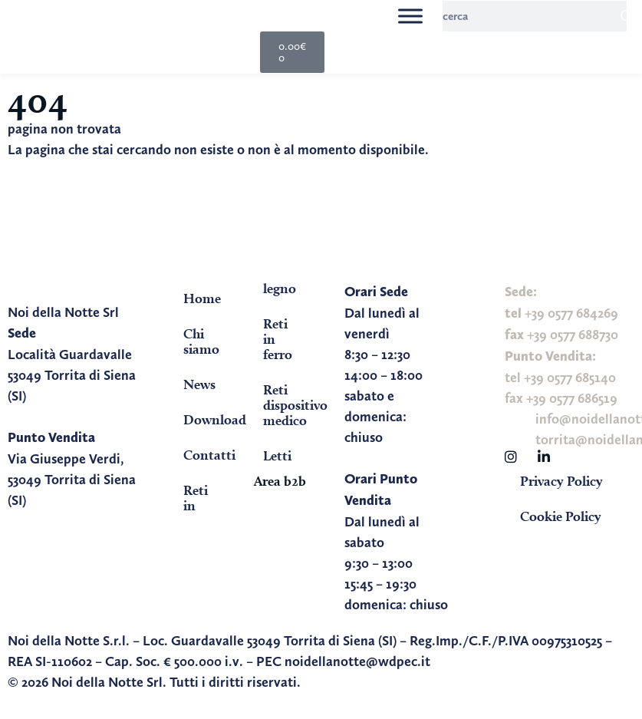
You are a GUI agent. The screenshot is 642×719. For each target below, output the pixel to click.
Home (202, 298)
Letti (277, 455)
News (199, 384)
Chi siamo (201, 341)
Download (208, 419)
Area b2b (280, 481)
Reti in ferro (277, 338)
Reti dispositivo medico (288, 404)
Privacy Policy (561, 481)
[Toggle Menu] (410, 15)
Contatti (208, 455)
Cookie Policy (560, 516)
